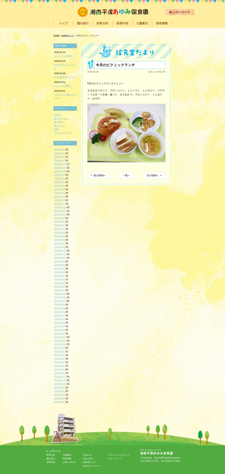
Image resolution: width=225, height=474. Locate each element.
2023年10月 (60, 257)
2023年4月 (59, 279)
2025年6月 (59, 185)
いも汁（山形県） (63, 85)
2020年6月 (59, 398)
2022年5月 (59, 319)
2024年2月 (59, 243)
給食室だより (89, 462)
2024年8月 (59, 221)
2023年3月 (59, 283)
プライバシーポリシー (119, 455)
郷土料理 (58, 122)
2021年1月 (59, 373)
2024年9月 (59, 218)
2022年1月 (59, 333)
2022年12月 (60, 293)
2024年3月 (59, 239)
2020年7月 (59, 394)
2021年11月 (60, 340)
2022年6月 (59, 315)
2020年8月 (59, 391)
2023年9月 (59, 261)
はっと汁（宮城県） (64, 56)
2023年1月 (59, 290)
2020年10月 (60, 384)
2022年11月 (60, 297)
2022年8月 (59, 308)
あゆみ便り (88, 458)
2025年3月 (59, 196)
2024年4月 (59, 236)
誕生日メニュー (62, 118)
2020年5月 (59, 402)
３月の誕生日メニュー (65, 77)
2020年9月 (59, 387)
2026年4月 (59, 149)
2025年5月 (59, 189)
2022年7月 (59, 312)
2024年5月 (59, 232)
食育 (56, 129)
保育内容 (51, 462)
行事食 (57, 115)
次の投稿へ (153, 175)
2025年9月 (59, 175)
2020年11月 (60, 380)
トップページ (53, 451)
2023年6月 (59, 272)
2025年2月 (59, 200)
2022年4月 (59, 322)
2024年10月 (60, 214)
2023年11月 (60, 254)
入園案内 (67, 455)
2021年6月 (59, 358)
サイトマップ (114, 458)
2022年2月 (59, 330)
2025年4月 (59, 193)
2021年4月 (59, 366)
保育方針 (51, 455)
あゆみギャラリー (92, 466)
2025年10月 (60, 171)
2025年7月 (59, 182)
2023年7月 (59, 268)
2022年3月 (59, 326)
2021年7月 (59, 355)
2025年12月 (60, 164)
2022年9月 (59, 304)
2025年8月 (59, 178)
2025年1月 (59, 203)
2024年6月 (59, 229)
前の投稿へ (100, 175)
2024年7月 (59, 225)
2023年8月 (59, 265)
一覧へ (126, 175)
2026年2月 (59, 157)
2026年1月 (59, 160)
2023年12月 (60, 250)
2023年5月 (59, 275)
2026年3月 (59, 153)
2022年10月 (60, 301)
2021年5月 (59, 362)
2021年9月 (59, 348)
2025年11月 (60, 167)
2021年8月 (59, 351)
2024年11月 (60, 211)
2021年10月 (60, 344)
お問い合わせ (69, 462)
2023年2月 (59, 286)
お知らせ (87, 455)
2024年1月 (59, 247)
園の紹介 (51, 458)
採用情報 (67, 458)
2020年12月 (60, 376)
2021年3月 (59, 369)
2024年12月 (60, 207)
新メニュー (59, 125)
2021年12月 (60, 337)
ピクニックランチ (156, 72)
